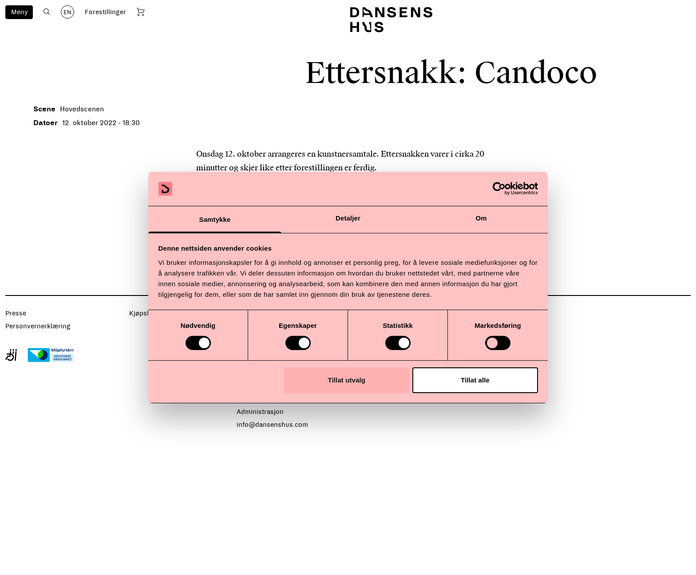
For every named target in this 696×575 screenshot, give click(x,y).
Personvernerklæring (38, 326)
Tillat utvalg (346, 380)
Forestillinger (105, 12)
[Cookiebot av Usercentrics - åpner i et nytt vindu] (499, 188)
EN (67, 12)
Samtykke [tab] (215, 219)
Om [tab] (480, 218)
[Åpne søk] (47, 11)
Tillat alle (475, 380)
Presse (15, 313)
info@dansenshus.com (272, 424)
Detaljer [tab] (348, 218)
